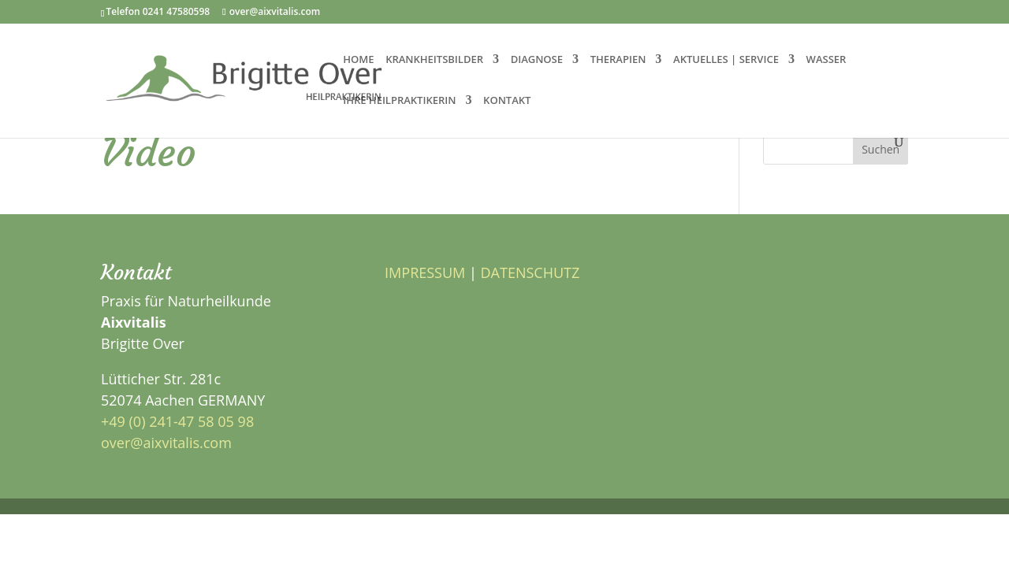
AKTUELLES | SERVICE (726, 60)
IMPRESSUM (425, 272)
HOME (358, 60)
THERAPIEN (618, 60)
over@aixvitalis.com (166, 442)
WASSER (826, 60)
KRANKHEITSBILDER (434, 60)
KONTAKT (507, 100)
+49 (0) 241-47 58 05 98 (177, 421)
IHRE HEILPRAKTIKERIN (399, 100)
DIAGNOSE (537, 60)
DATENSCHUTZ (530, 272)
